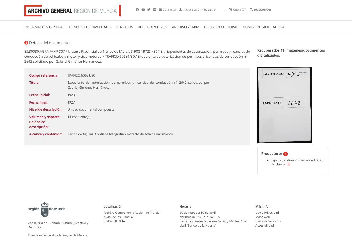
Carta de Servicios (268, 221)
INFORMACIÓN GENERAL (44, 27)
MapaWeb (262, 217)
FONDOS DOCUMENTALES (90, 27)
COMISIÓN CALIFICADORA (264, 27)
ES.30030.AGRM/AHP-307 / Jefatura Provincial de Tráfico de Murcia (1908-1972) (87, 51)
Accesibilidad (264, 225)
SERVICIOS (124, 27)
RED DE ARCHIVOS (152, 27)
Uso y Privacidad (267, 212)
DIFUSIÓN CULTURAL (221, 27)
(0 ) (237, 9)
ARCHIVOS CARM (185, 27)
